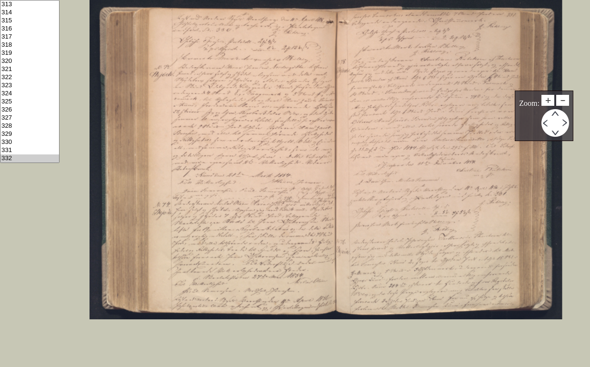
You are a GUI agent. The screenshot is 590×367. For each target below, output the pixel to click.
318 (29, 45)
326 (29, 110)
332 (29, 158)
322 (29, 77)
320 (29, 61)
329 (29, 134)
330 (29, 142)
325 (29, 102)
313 (29, 4)
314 (29, 13)
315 (29, 21)
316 (29, 29)
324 (29, 94)
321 (29, 69)
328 (29, 126)
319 (29, 53)
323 (29, 86)
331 (29, 150)
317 (29, 37)
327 (29, 118)
